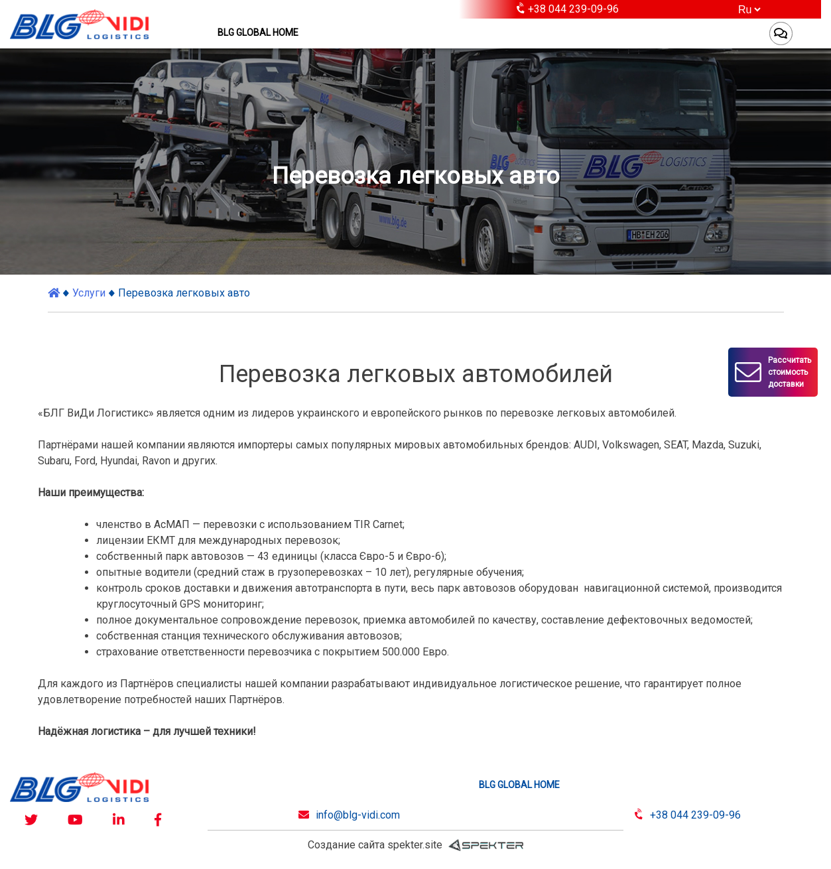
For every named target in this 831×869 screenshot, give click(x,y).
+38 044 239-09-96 (695, 815)
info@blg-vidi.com (358, 815)
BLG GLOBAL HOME (258, 32)
